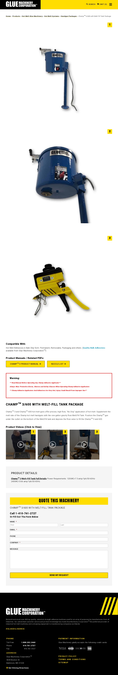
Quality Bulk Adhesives (94, 348)
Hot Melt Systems (51, 16)
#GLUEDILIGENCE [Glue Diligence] (15, 629)
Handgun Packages (69, 16)
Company (15, 543)
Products (16, 16)
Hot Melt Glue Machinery (32, 16)
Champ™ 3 (16, 478)
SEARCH (92, 4)
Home (8, 16)
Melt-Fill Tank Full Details (34, 478)
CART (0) (103, 4)
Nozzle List (57, 364)
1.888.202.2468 (28, 642)
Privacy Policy (67, 656)
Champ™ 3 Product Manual (24, 364)
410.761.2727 (29, 645)
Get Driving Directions (17, 668)
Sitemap (63, 662)
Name (13, 522)
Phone (13, 536)
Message (14, 549)
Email (13, 530)
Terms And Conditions (72, 659)
